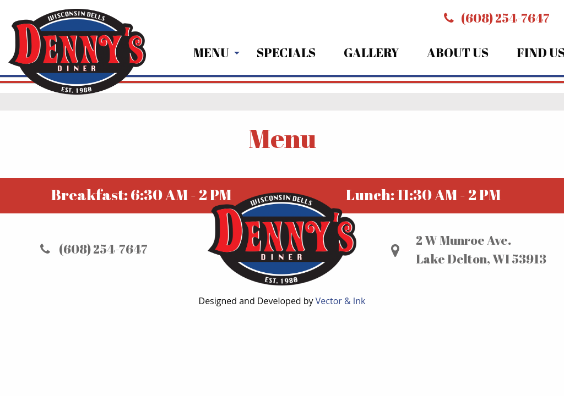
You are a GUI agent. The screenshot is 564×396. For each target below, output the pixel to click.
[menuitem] (210, 53)
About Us (458, 52)
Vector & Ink (341, 301)
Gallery (371, 52)
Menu (211, 52)
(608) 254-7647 (497, 17)
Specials (286, 52)
